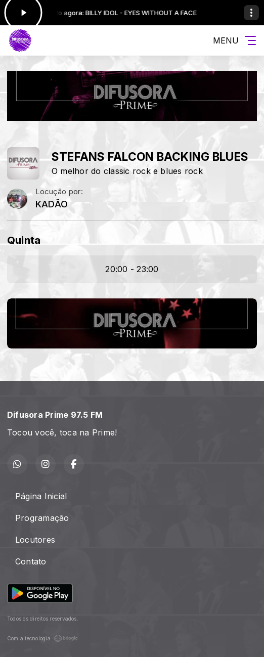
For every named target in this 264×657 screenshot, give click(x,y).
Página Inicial (41, 496)
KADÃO (51, 204)
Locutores (35, 540)
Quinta (23, 240)
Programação (42, 518)
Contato (31, 561)
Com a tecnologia (42, 638)
